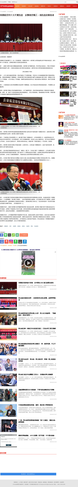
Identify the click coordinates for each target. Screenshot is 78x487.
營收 (32, 226)
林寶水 (23, 226)
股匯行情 (43, 6)
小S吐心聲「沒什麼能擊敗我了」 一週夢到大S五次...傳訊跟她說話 (73, 102)
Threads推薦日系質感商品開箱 (69, 114)
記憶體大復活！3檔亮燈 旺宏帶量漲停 (69, 19)
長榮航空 (6, 226)
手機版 (9, 0)
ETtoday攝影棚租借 (67, 140)
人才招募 (21, 482)
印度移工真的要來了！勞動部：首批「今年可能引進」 (73, 86)
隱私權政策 (50, 482)
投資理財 (17, 6)
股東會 (18, 226)
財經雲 (7, 6)
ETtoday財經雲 (61, 56)
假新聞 (14, 226)
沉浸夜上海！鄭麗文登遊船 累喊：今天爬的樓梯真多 (73, 78)
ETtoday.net (42, 484)
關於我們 (26, 482)
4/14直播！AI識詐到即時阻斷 (69, 122)
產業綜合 (62, 6)
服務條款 (45, 482)
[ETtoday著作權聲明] (22, 245)
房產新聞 (68, 6)
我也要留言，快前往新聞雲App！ (28, 474)
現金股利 (36, 226)
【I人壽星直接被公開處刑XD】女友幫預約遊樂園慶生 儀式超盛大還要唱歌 (20, 249)
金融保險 (37, 6)
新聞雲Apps (14, 0)
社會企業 (75, 6)
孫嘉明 (27, 226)
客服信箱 (40, 482)
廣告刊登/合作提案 (33, 482)
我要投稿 (16, 482)
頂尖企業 (30, 6)
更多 (75, 63)
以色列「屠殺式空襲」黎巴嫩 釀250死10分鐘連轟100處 (73, 94)
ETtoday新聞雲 (3, 0)
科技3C (49, 6)
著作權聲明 (56, 482)
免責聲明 (62, 482)
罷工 (11, 226)
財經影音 (56, 6)
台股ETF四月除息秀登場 (65, 37)
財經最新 (24, 6)
